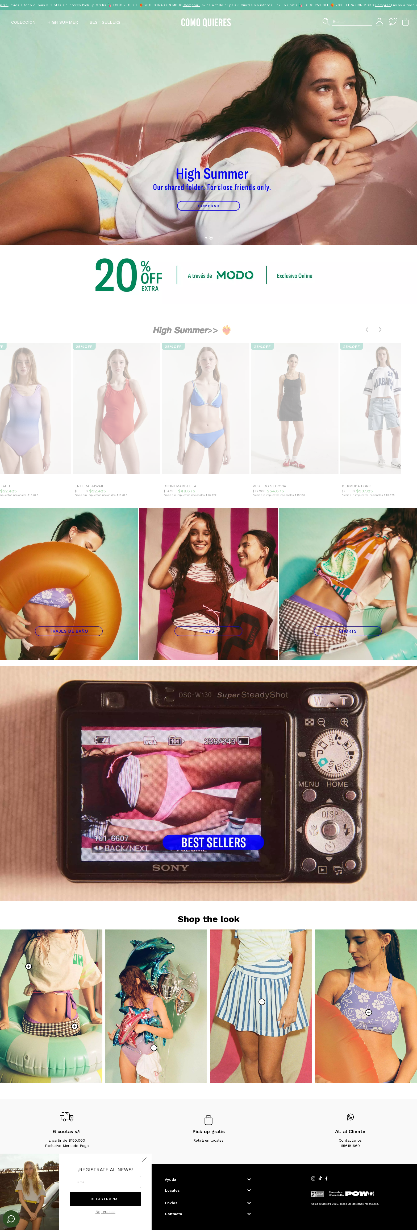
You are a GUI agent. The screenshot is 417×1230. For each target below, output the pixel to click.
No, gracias (105, 1212)
